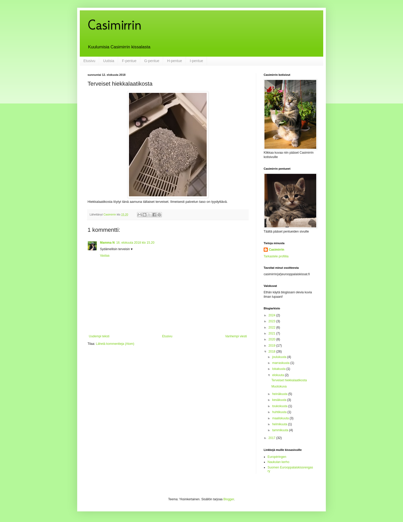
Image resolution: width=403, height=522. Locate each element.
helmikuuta (280, 424)
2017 (272, 438)
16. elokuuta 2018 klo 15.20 (135, 242)
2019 (272, 345)
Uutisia (108, 61)
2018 (272, 351)
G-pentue (151, 61)
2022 (272, 327)
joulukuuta (279, 357)
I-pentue (196, 61)
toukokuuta (280, 406)
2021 (272, 333)
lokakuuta (279, 369)
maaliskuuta (281, 418)
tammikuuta (280, 430)
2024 (272, 315)
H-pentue (174, 61)
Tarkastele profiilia (276, 256)
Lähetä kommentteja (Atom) (115, 344)
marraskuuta (281, 363)
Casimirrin (114, 24)
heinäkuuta (280, 394)
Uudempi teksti (99, 336)
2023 (272, 321)
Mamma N (107, 242)
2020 (272, 339)
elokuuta (278, 375)
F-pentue (129, 61)
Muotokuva (279, 386)
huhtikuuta (279, 412)
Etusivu (89, 61)
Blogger (229, 499)
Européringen (277, 457)
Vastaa (104, 255)
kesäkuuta (279, 400)
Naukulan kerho (278, 462)
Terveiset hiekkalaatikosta (289, 380)
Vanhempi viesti (236, 336)
